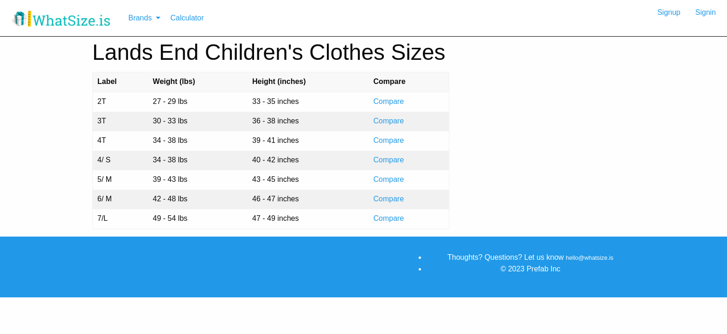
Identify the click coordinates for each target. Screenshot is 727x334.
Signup (669, 12)
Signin (705, 12)
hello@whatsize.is (589, 257)
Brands (140, 18)
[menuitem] (62, 18)
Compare (388, 101)
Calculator (187, 18)
